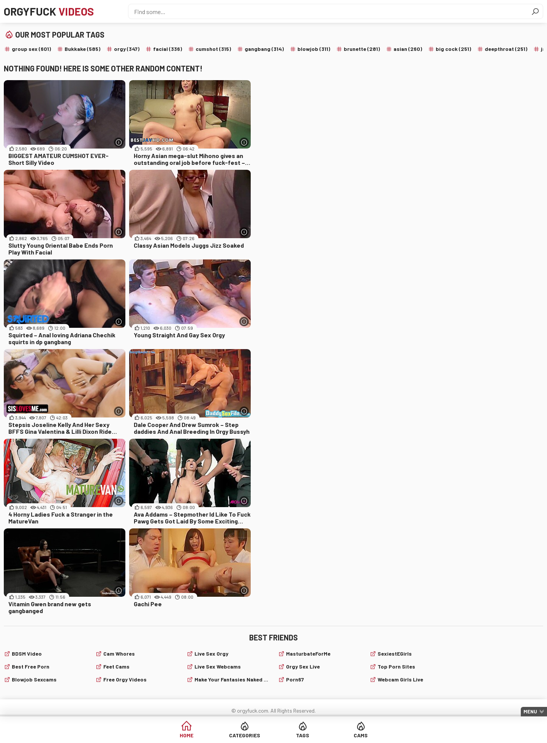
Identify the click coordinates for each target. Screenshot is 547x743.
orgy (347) (126, 49)
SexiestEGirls (395, 653)
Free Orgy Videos (125, 679)
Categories (244, 735)
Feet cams (116, 666)
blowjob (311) (313, 49)
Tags (302, 735)
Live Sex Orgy (211, 653)
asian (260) (408, 49)
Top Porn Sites (396, 666)
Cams (361, 735)
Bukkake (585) (82, 49)
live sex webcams (217, 666)
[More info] (118, 142)
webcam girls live (400, 679)
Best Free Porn (30, 666)
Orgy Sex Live (303, 666)
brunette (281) (362, 49)
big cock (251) (453, 49)
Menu (530, 711)
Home (186, 735)
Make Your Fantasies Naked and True (231, 679)
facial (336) (167, 49)
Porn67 (295, 679)
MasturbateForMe (308, 653)
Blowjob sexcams (34, 679)
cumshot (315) (213, 49)
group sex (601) (31, 49)
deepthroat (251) (506, 49)
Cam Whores (119, 653)
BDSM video (27, 653)
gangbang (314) (264, 49)
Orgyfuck (49, 11)
